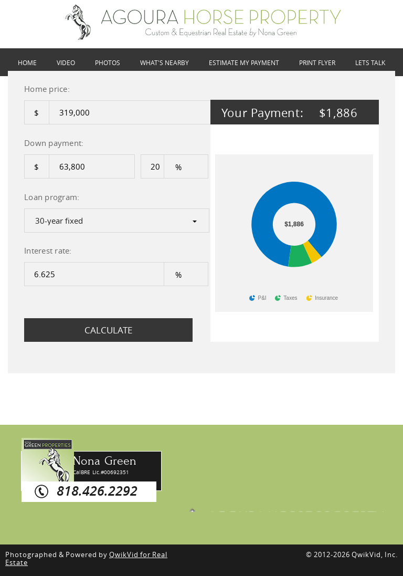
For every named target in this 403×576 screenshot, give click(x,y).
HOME (27, 62)
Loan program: (51, 197)
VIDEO (66, 62)
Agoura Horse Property (284, 501)
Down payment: (53, 143)
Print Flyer (317, 62)
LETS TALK (370, 62)
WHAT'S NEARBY (164, 62)
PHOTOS (107, 62)
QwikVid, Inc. (375, 554)
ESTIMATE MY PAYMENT (244, 62)
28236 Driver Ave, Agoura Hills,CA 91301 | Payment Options (203, 22)
